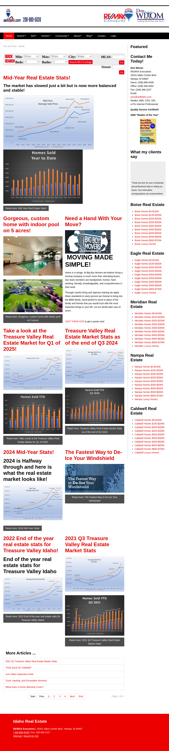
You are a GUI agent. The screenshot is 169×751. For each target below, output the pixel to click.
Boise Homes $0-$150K (147, 211)
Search (21, 36)
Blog (89, 36)
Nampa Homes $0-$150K (148, 366)
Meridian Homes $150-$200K (150, 317)
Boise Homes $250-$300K (148, 222)
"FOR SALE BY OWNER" (18, 667)
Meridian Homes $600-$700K (150, 342)
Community (62, 36)
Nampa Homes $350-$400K (149, 384)
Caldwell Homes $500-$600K (150, 445)
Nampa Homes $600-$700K (149, 395)
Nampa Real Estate (142, 357)
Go (121, 62)
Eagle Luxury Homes (145, 292)
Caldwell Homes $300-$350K (150, 434)
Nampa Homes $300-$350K (149, 381)
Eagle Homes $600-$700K (148, 289)
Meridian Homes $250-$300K (150, 324)
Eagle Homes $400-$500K (148, 281)
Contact (101, 36)
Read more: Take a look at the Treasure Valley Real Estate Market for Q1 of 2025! (33, 440)
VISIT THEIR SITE (74, 321)
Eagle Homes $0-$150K (147, 260)
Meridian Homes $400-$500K (150, 335)
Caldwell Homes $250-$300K (150, 431)
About (78, 36)
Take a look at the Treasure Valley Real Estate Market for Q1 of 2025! (31, 340)
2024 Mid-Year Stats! (28, 452)
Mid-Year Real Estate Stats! (36, 78)
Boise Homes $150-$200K (148, 215)
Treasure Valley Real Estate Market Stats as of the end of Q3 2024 (92, 337)
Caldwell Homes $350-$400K (150, 438)
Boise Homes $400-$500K (148, 233)
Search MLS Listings (80, 62)
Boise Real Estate (148, 204)
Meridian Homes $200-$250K (150, 320)
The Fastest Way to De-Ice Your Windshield (93, 455)
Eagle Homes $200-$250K (148, 267)
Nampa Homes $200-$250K (149, 374)
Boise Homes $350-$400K (148, 229)
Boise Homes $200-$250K (148, 218)
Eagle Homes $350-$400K (148, 278)
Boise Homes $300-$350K (148, 226)
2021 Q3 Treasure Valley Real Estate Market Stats (87, 544)
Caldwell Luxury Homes (147, 452)
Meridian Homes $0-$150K (148, 313)
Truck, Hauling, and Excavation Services (26, 680)
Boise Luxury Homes (145, 244)
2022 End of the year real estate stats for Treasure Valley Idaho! (30, 544)
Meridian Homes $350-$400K (150, 331)
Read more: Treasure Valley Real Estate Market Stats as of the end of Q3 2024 (94, 430)
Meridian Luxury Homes (147, 346)
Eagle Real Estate (147, 253)
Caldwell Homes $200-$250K (150, 427)
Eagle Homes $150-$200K (148, 263)
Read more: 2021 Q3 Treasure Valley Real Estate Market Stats (94, 642)
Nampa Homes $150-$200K (149, 370)
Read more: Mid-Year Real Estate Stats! (26, 208)
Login (113, 36)
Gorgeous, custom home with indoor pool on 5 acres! (31, 224)
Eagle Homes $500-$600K (148, 285)
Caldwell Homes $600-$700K (150, 449)
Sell (33, 36)
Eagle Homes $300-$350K (148, 274)
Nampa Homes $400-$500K (149, 388)
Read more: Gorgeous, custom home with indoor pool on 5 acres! (32, 318)
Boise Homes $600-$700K (148, 240)
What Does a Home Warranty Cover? (24, 687)
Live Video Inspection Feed (19, 674)
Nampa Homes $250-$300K (149, 377)
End (81, 696)
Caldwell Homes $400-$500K (150, 441)
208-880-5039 (22, 732)
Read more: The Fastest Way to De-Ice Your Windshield (94, 499)
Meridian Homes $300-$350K (150, 328)
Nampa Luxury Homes (146, 399)
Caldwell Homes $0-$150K (148, 420)
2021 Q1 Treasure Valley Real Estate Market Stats (31, 661)
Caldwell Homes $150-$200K (150, 423)
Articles (46, 36)
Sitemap (17, 736)
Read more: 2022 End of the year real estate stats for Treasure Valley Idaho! (33, 618)
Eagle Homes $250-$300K (148, 271)
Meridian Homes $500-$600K (150, 338)
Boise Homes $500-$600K (148, 236)
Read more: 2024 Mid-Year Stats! (22, 528)
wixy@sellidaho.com (141, 97)
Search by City (31, 736)
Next (72, 696)
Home (9, 36)
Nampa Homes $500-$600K (149, 392)
